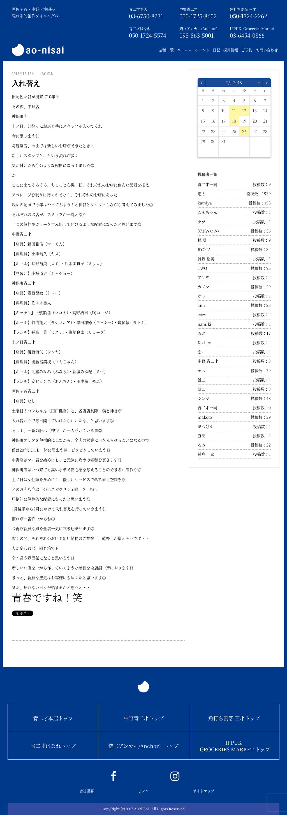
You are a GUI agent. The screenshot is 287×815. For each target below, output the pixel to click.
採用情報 (230, 49)
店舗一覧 (166, 49)
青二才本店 (138, 9)
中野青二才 (188, 9)
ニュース (184, 49)
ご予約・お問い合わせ (259, 49)
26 (244, 131)
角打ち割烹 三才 (243, 9)
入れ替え (26, 83)
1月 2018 (234, 82)
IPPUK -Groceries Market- (252, 28)
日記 (216, 49)
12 (244, 110)
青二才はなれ (140, 28)
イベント (202, 49)
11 (234, 110)
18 (234, 121)
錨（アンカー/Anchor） (199, 28)
